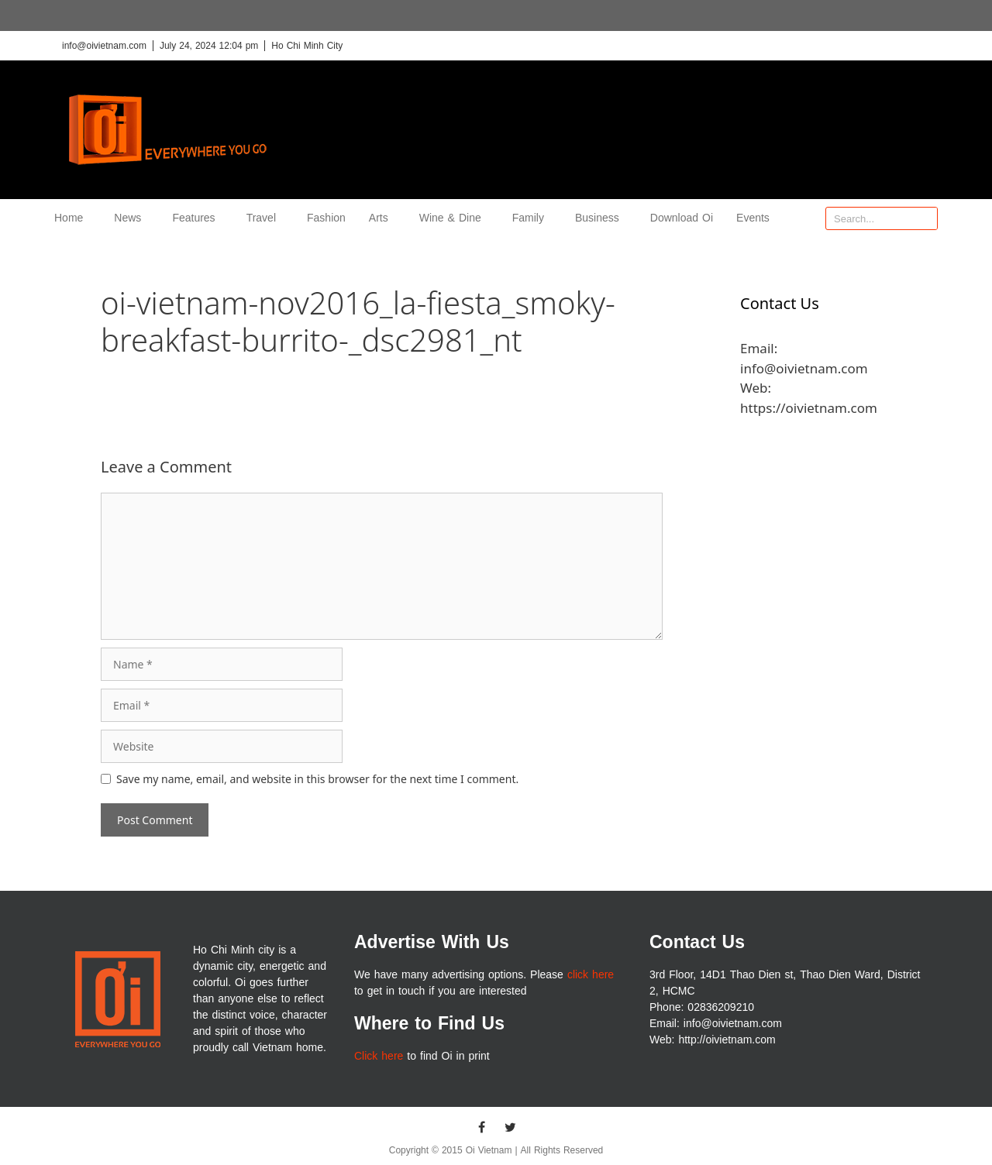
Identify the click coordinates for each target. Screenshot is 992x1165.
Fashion (326, 218)
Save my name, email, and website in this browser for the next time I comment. (317, 779)
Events (753, 218)
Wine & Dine (454, 218)
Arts (382, 218)
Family (532, 218)
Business (601, 218)
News (131, 218)
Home (72, 218)
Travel (265, 218)
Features (197, 218)
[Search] (925, 218)
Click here (378, 1056)
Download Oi (681, 218)
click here (590, 974)
